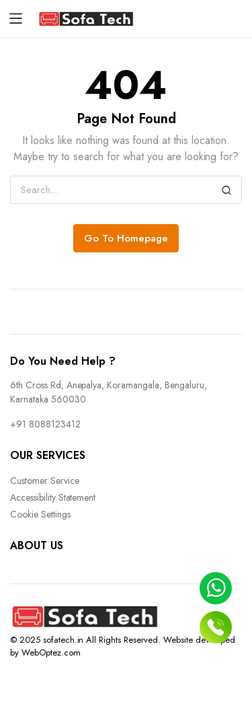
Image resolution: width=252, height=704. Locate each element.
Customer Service (44, 480)
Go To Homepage (126, 238)
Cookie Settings (40, 514)
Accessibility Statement (52, 497)
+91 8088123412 (45, 424)
